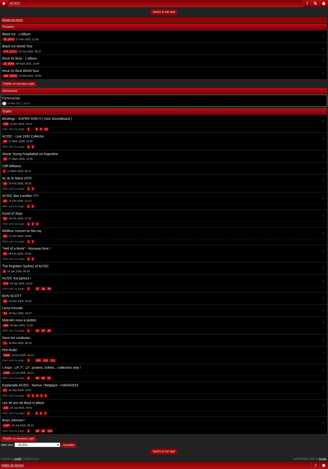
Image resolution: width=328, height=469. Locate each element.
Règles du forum (12, 20)
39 (49, 288)
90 (43, 378)
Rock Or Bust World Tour (20, 71)
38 (43, 288)
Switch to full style (164, 12)
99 (43, 430)
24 (37, 330)
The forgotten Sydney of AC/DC (25, 266)
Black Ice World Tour (17, 46)
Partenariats (11, 98)
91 (49, 378)
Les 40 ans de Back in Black (23, 403)
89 (37, 378)
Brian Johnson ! (13, 420)
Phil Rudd (9, 350)
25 (43, 330)
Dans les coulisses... (17, 338)
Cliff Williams (11, 166)
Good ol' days (12, 213)
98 (37, 430)
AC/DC (15, 3)
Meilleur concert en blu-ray (21, 231)
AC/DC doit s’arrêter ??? (20, 196)
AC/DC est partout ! (16, 278)
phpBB (17, 459)
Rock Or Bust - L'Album (19, 58)
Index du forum (12, 465)
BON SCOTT (12, 296)
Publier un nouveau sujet (18, 83)
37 (37, 288)
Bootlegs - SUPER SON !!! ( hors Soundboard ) (37, 119)
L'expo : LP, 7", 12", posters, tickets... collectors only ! (41, 367)
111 (52, 360)
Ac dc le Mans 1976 (16, 178)
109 (38, 360)
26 (49, 330)
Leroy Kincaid (12, 308)
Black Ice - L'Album (16, 34)
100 (50, 430)
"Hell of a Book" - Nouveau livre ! (26, 248)
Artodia (323, 459)
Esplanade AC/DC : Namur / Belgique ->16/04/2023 (40, 385)
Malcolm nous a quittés (19, 320)
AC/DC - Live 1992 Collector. (23, 136)
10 (46, 129)
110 (45, 360)
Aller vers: (7, 445)
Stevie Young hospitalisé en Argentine (30, 154)
